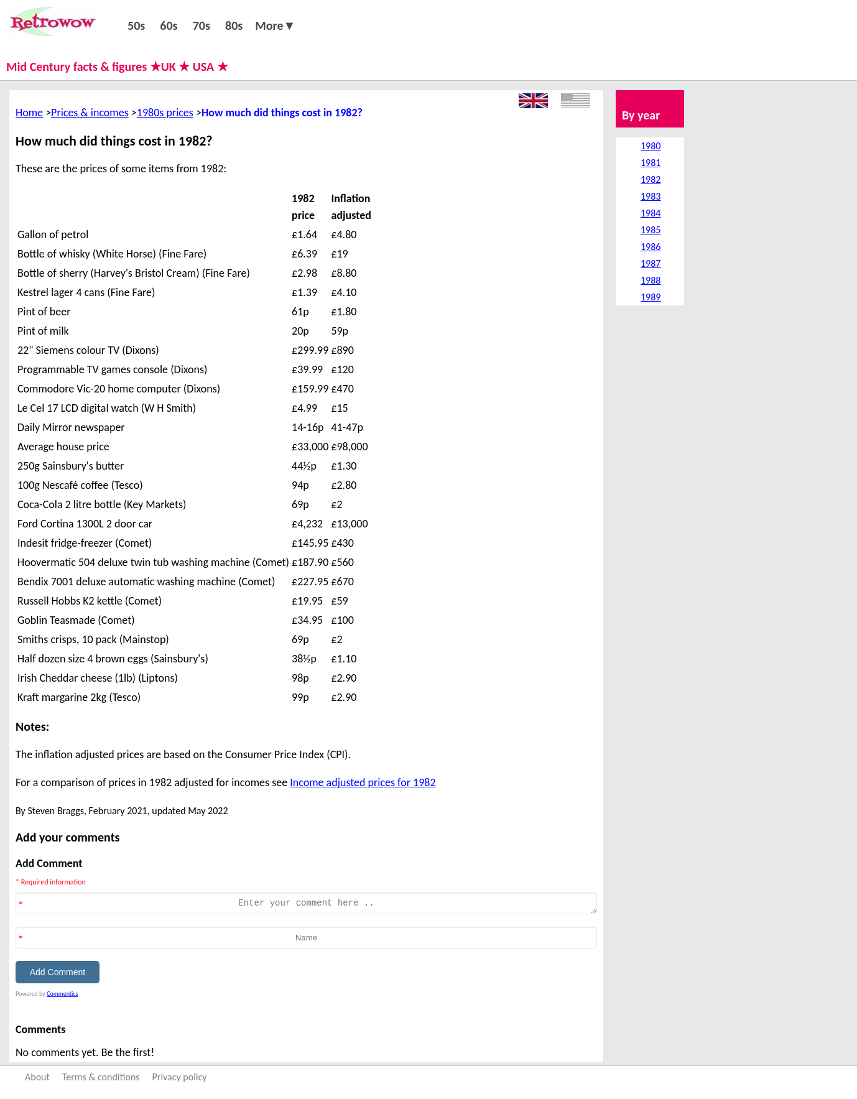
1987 (650, 263)
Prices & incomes (90, 112)
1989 (650, 297)
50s (136, 25)
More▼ (275, 25)
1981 (650, 163)
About (37, 1077)
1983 (650, 196)
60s (168, 25)
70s (201, 25)
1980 (650, 146)
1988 (650, 280)
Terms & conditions (101, 1077)
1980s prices (165, 112)
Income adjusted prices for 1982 (362, 782)
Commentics (62, 994)
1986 (650, 247)
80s (234, 25)
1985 (650, 230)
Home (29, 112)
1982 (650, 179)
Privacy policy (179, 1077)
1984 (650, 213)
